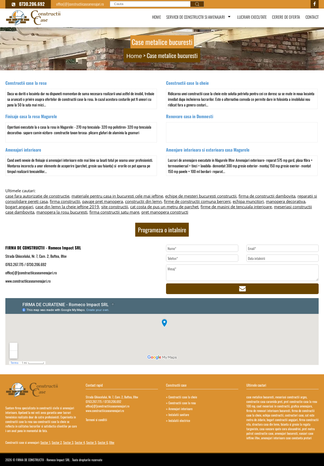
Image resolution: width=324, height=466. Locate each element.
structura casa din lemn (265, 424)
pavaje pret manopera (102, 201)
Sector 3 (68, 442)
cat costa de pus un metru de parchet (164, 206)
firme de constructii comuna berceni (197, 201)
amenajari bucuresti (286, 433)
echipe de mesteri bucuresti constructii (200, 196)
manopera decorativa (285, 201)
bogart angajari (19, 206)
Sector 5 (91, 442)
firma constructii (65, 201)
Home (156, 17)
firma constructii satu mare (114, 212)
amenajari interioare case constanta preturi (286, 438)
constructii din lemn (143, 201)
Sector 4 (80, 442)
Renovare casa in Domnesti (189, 116)
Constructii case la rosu (26, 83)
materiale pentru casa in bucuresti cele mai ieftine (117, 196)
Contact (312, 17)
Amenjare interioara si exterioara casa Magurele (208, 150)
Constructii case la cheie (187, 83)
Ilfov (111, 442)
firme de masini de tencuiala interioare (236, 206)
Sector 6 (103, 442)
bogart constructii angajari (282, 419)
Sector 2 (57, 442)
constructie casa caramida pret (264, 401)
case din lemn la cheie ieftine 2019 (67, 206)
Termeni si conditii (96, 419)
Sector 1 (45, 442)
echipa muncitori (248, 201)
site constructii (114, 206)
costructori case (294, 415)
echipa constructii (273, 415)
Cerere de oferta (286, 17)
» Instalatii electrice (178, 420)
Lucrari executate (252, 17)
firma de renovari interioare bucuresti (268, 410)
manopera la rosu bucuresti (61, 212)
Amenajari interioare (23, 150)
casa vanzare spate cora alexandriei (280, 428)
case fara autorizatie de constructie (37, 196)
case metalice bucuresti (260, 397)
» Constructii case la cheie (181, 397)
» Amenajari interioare (179, 408)
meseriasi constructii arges (291, 397)
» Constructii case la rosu (181, 402)
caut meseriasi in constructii (273, 406)
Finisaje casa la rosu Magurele (31, 116)
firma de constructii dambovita (267, 196)
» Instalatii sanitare (177, 414)
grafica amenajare (301, 406)
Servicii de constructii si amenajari (195, 17)
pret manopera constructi (164, 212)
